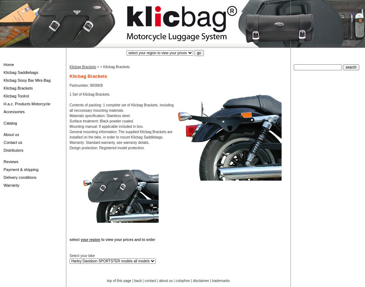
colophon (183, 281)
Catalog (10, 123)
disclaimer (201, 281)
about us (166, 281)
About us (11, 134)
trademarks (221, 281)
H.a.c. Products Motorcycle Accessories (27, 108)
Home (9, 64)
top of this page (119, 281)
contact (150, 281)
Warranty (11, 185)
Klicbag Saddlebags (21, 72)
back (138, 281)
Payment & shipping (21, 169)
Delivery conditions (20, 177)
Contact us (13, 142)
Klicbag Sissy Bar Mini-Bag (27, 80)
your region (90, 240)
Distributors (14, 150)
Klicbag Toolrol (16, 96)
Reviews (11, 162)
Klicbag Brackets (18, 88)
